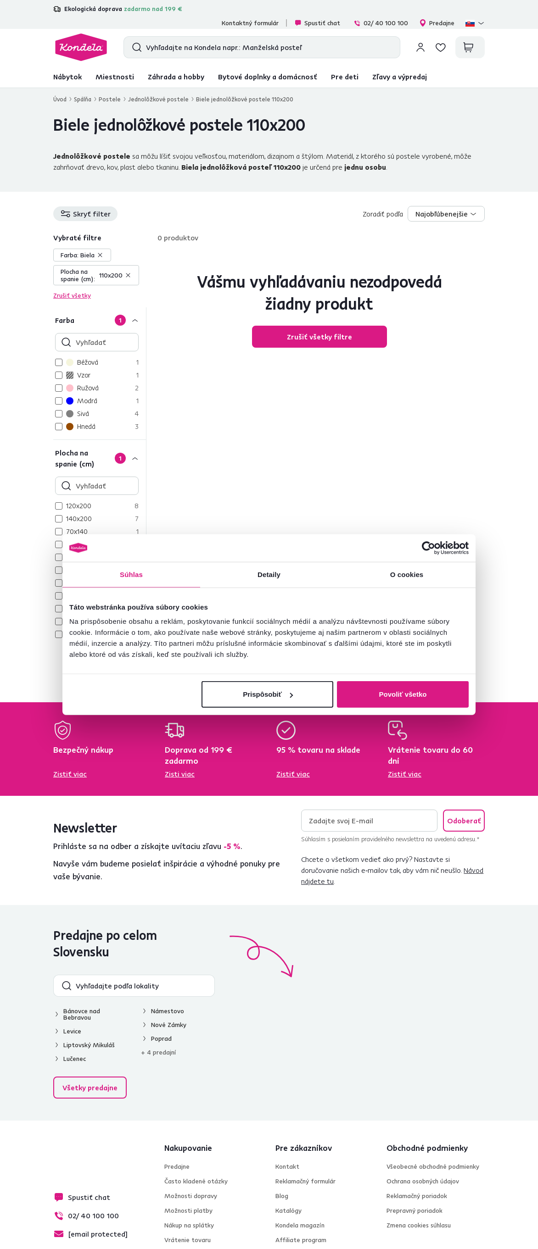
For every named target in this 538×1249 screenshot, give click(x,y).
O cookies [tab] (407, 574)
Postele (110, 99)
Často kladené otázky (196, 1181)
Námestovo (167, 1011)
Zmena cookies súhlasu (419, 1225)
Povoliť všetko (403, 694)
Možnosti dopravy (190, 1196)
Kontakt (287, 1166)
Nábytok (67, 76)
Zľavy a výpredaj (399, 76)
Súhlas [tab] (131, 574)
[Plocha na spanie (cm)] (99, 458)
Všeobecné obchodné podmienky (433, 1166)
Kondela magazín (300, 1225)
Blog (281, 1196)
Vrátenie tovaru (187, 1240)
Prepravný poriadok (415, 1210)
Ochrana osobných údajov (423, 1181)
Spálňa (82, 99)
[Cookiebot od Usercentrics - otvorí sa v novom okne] (428, 548)
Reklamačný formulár (305, 1181)
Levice (72, 1031)
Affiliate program (300, 1240)
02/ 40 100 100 (380, 23)
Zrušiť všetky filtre (319, 336)
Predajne (436, 23)
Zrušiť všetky (72, 295)
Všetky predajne (90, 1087)
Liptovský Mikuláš (89, 1045)
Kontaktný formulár (250, 23)
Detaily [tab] (269, 574)
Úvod (60, 99)
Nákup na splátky (189, 1225)
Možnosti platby (188, 1210)
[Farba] (99, 320)
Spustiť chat (317, 23)
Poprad (161, 1038)
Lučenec (74, 1058)
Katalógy (288, 1210)
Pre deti (345, 76)
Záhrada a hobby (176, 76)
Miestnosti (114, 76)
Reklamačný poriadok (417, 1196)
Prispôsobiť (268, 694)
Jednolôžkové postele (158, 99)
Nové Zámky (168, 1024)
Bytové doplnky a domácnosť (267, 76)
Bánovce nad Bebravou (81, 1014)
